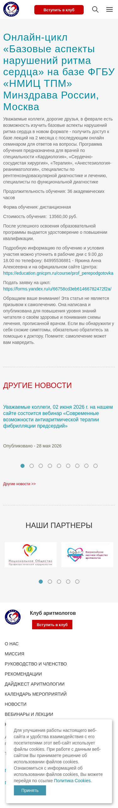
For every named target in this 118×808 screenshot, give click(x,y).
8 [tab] (86, 466)
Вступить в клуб (59, 10)
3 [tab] (41, 466)
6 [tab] (68, 466)
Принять (30, 790)
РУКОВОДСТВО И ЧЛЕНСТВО (36, 663)
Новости (15, 704)
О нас (12, 643)
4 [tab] (50, 466)
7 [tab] (77, 466)
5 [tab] (59, 466)
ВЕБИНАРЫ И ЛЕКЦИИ (29, 714)
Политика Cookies (72, 780)
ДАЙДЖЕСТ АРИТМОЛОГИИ (35, 684)
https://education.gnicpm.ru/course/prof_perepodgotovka (58, 273)
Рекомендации (23, 673)
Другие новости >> (19, 484)
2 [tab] (32, 466)
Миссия (14, 653)
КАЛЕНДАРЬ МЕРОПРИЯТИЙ (36, 694)
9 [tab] (95, 466)
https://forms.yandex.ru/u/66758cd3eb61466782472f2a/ (57, 288)
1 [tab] (22, 466)
